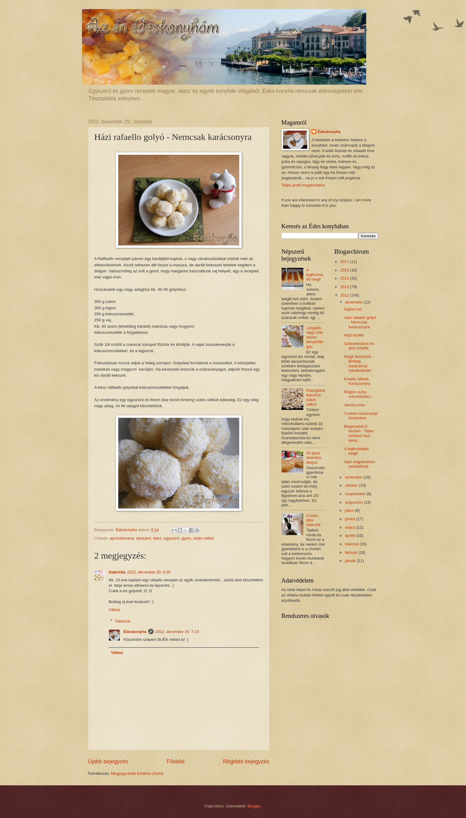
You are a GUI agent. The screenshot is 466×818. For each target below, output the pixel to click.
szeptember (356, 494)
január (351, 560)
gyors (186, 538)
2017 (345, 261)
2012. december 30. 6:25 (149, 572)
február (351, 552)
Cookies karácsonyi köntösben (361, 415)
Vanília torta (354, 405)
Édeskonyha (134, 631)
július (350, 510)
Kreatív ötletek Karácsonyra (357, 381)
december (354, 302)
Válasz (115, 609)
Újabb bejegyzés (108, 761)
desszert (143, 538)
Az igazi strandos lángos (313, 458)
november (354, 477)
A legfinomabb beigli (314, 275)
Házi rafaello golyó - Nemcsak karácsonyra (360, 322)
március (352, 544)
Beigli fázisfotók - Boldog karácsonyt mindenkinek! (358, 363)
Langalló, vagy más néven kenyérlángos (314, 337)
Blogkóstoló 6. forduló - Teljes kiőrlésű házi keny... (359, 433)
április (350, 535)
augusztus (354, 502)
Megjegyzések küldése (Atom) (137, 773)
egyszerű (171, 538)
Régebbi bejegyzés (246, 761)
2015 (345, 270)
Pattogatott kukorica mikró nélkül (315, 397)
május (351, 527)
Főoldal (175, 761)
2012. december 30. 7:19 (177, 631)
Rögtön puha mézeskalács (357, 394)
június (350, 519)
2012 (345, 295)
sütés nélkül (203, 538)
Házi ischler (354, 335)
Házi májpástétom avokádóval (359, 464)
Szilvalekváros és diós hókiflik (359, 345)
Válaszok (122, 621)
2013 (345, 286)
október (352, 485)
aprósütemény (121, 538)
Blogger (254, 806)
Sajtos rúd (353, 309)
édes (157, 538)
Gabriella (117, 572)
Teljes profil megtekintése (303, 185)
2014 (345, 278)
